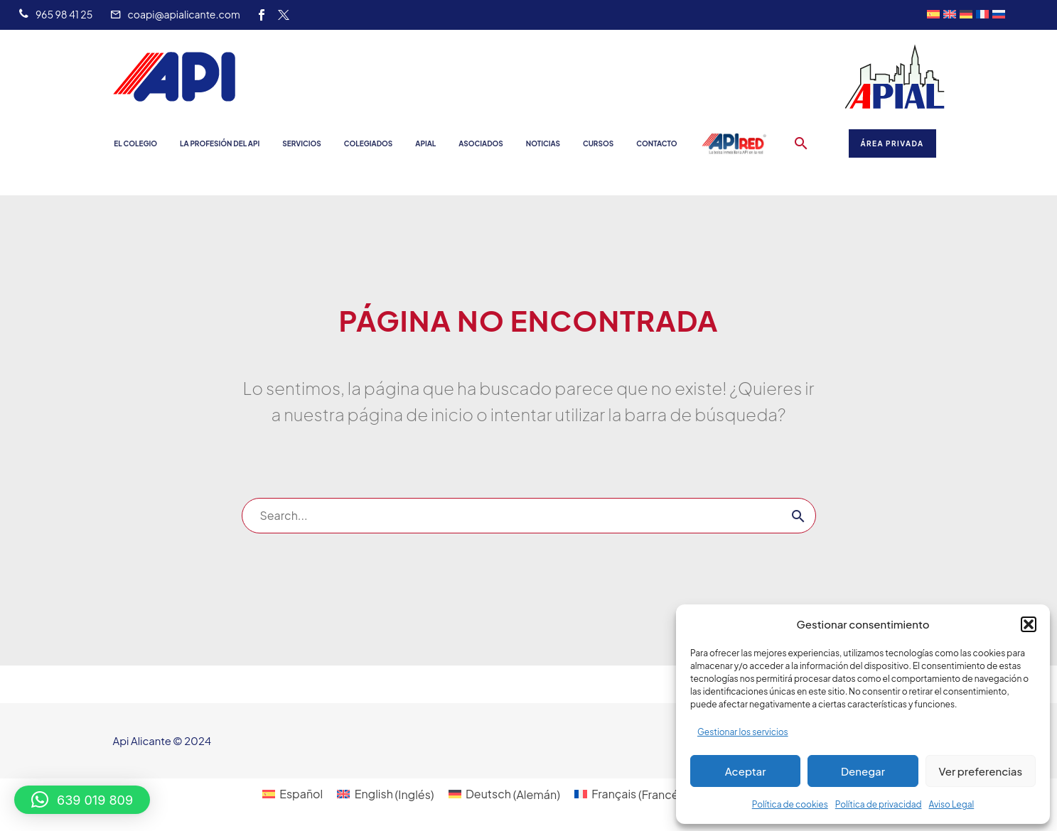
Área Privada (892, 143)
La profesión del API (219, 143)
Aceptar (745, 771)
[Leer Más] (55, 15)
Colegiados (368, 143)
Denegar (863, 771)
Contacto (656, 143)
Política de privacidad (878, 804)
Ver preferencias (980, 771)
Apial (425, 143)
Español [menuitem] (301, 793)
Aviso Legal (952, 804)
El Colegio (135, 143)
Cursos (598, 143)
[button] (1028, 624)
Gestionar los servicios (742, 732)
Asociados (480, 143)
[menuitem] (292, 794)
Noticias (543, 143)
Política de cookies (790, 804)
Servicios (301, 143)
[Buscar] (529, 515)
